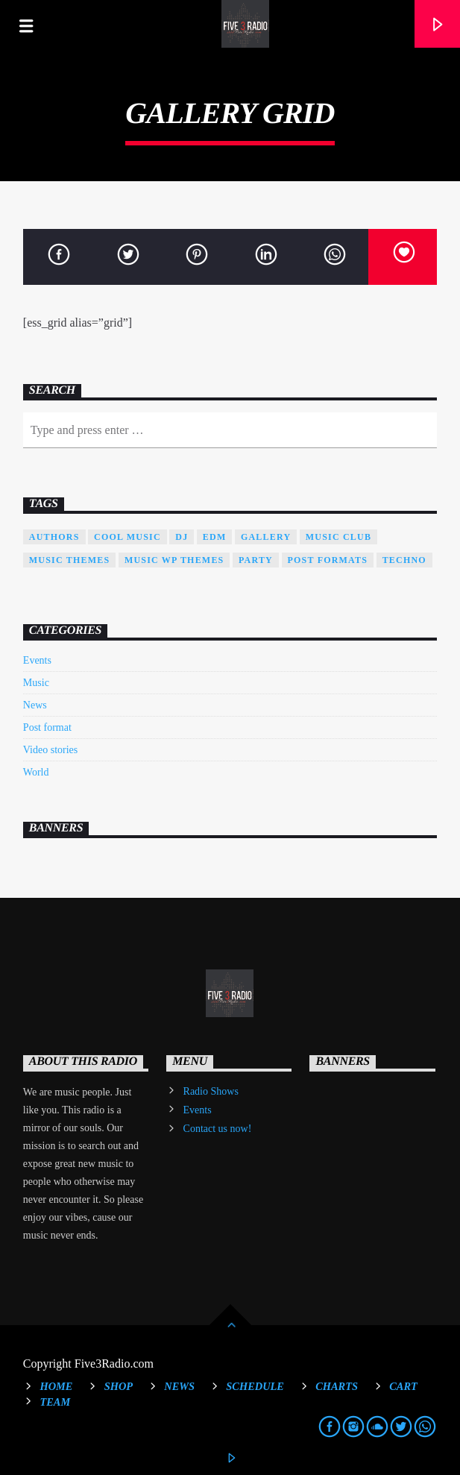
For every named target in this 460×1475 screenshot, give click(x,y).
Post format (47, 727)
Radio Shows (211, 1091)
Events (37, 660)
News (35, 705)
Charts (336, 1386)
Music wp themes (174, 560)
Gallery (266, 537)
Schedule (255, 1386)
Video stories (50, 749)
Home (56, 1386)
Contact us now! (217, 1128)
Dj (181, 537)
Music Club (338, 537)
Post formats (328, 560)
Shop (118, 1386)
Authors (54, 537)
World (36, 772)
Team (55, 1402)
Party (256, 560)
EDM (215, 537)
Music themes (69, 560)
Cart (403, 1386)
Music (36, 682)
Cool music (127, 537)
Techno (404, 560)
